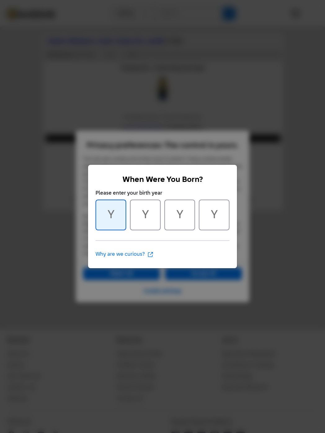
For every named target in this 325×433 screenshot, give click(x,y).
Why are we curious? (125, 254)
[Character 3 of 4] (179, 215)
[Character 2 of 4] (145, 215)
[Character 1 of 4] (111, 215)
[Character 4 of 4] (214, 215)
